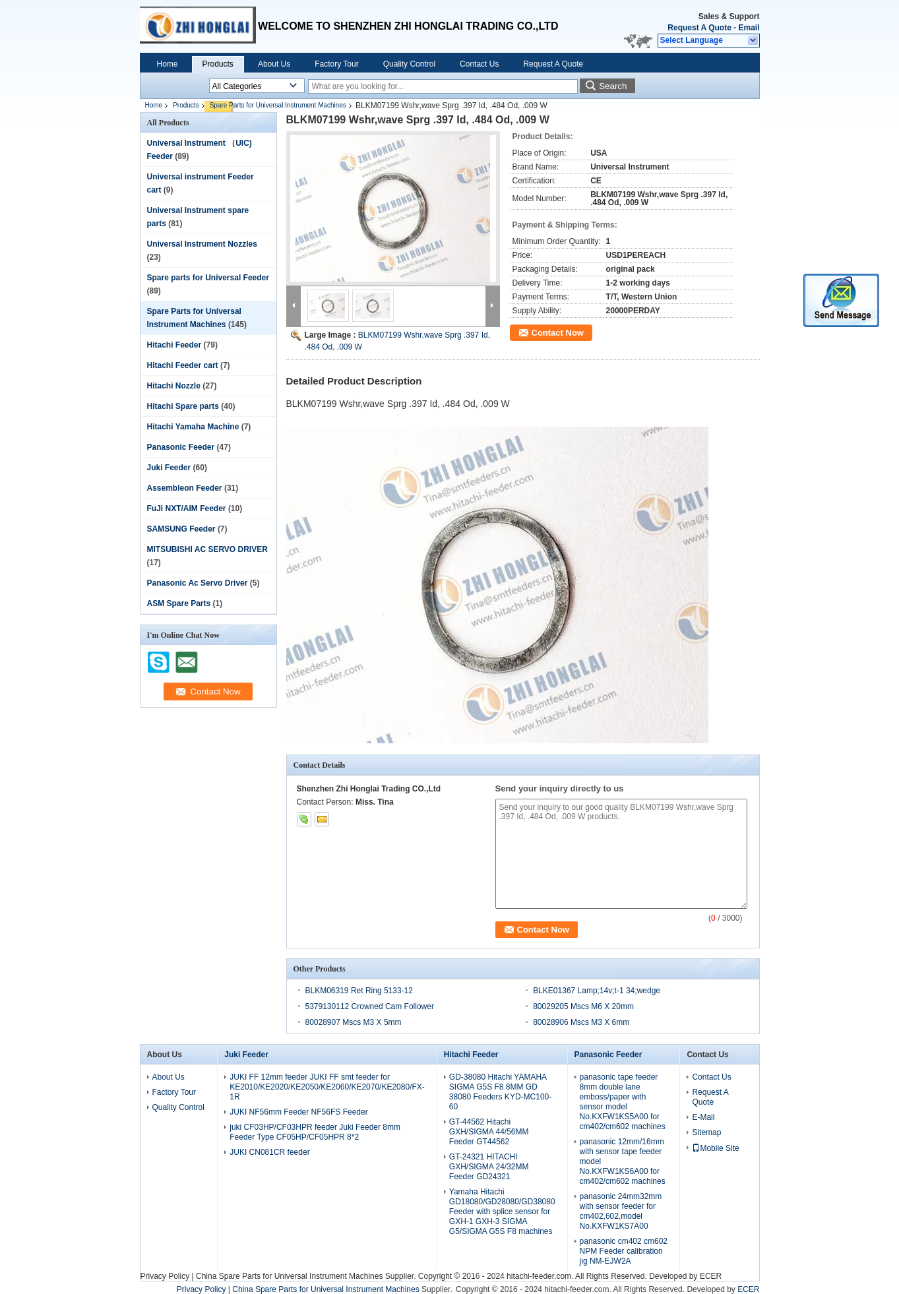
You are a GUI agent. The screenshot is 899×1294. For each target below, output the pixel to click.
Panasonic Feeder (181, 447)
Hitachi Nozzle (174, 385)
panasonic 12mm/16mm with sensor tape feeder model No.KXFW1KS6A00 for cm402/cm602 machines (623, 1161)
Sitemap (706, 1132)
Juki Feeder (169, 467)
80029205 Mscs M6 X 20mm (583, 1006)
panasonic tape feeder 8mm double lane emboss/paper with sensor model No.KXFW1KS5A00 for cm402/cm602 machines (623, 1101)
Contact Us (479, 64)
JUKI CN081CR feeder (269, 1152)
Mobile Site (715, 1148)
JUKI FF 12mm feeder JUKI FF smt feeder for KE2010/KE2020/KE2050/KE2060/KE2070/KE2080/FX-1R (327, 1086)
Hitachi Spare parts (183, 406)
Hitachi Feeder (174, 345)
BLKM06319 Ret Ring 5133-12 (359, 990)
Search (613, 86)
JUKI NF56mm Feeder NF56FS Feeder (298, 1112)
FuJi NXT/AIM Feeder (186, 508)
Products (217, 64)
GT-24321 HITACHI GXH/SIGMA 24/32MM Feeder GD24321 (489, 1166)
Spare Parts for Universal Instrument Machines (278, 105)
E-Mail (703, 1117)
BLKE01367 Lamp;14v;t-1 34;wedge (596, 990)
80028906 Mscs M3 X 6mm (581, 1022)
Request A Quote (699, 27)
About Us (274, 64)
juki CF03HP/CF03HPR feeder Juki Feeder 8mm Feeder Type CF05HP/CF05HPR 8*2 (315, 1132)
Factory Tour (336, 64)
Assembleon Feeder (184, 488)
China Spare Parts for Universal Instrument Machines (289, 1276)
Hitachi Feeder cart (182, 365)
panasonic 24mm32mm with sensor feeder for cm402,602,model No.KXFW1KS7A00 (621, 1211)
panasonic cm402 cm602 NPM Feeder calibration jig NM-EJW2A (623, 1251)
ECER (711, 1276)
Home (167, 64)
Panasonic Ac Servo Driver (197, 583)
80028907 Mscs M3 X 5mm (353, 1022)
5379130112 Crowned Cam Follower (369, 1006)
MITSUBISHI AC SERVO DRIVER (207, 549)
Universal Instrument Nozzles (202, 244)
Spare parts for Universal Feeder (208, 277)
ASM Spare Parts (179, 603)
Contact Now (558, 333)
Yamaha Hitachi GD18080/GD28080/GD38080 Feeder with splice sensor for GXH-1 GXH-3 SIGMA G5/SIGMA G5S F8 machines (502, 1211)
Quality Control (409, 64)
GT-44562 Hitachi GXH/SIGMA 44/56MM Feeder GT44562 (489, 1131)
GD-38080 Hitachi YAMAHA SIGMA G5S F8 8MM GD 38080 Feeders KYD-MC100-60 (500, 1091)
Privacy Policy (165, 1276)
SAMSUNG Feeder (181, 529)
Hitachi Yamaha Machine (193, 426)
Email (748, 27)
